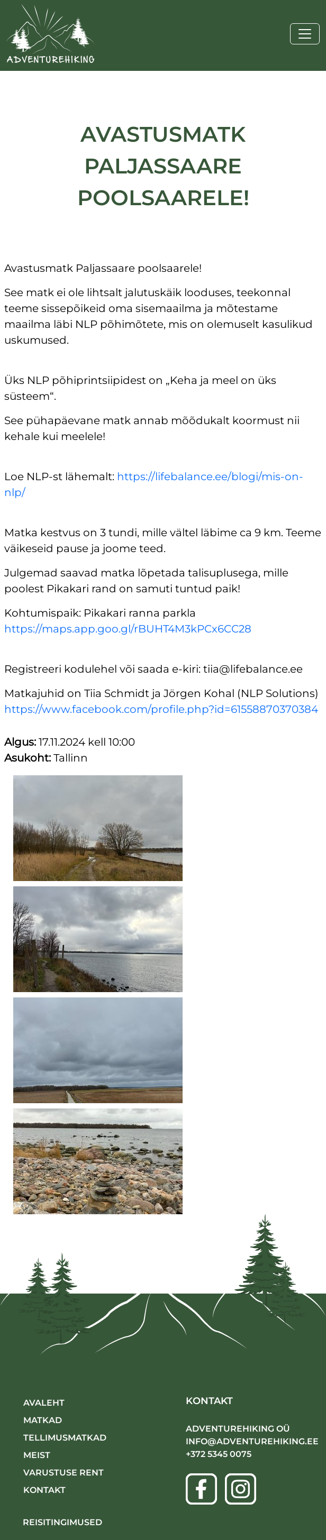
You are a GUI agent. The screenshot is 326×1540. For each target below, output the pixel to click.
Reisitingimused (62, 1522)
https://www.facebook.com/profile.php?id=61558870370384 (161, 709)
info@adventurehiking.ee (252, 1441)
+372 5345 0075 (218, 1454)
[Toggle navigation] (305, 33)
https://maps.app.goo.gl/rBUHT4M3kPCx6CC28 (127, 628)
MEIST (36, 1455)
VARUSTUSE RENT (63, 1473)
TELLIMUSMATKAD (64, 1438)
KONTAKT (44, 1490)
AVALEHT (44, 1403)
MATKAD (42, 1420)
